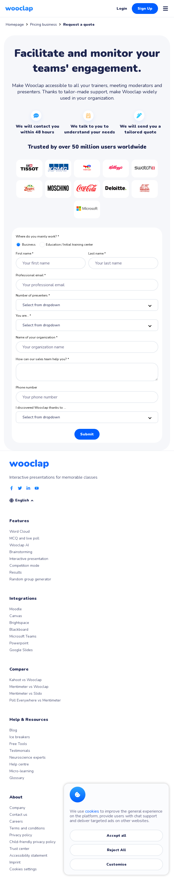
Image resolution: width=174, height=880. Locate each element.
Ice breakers (19, 737)
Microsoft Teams (22, 636)
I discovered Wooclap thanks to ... (41, 408)
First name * (24, 253)
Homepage (15, 24)
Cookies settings (23, 869)
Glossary (16, 777)
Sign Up (145, 8)
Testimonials (19, 750)
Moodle (15, 609)
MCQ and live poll (24, 538)
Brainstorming (20, 551)
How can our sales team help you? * (42, 359)
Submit (87, 434)
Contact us (18, 814)
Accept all (116, 835)
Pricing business (43, 24)
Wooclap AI (19, 545)
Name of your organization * (36, 337)
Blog (13, 730)
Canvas (15, 615)
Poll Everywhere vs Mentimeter (35, 700)
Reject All (116, 849)
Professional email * (31, 275)
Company (17, 807)
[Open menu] (165, 8)
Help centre (19, 764)
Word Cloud (19, 531)
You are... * (23, 316)
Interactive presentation (28, 558)
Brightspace (19, 622)
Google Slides (21, 649)
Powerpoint (18, 643)
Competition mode (24, 565)
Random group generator (30, 579)
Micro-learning (21, 771)
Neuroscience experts (27, 757)
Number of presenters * (33, 295)
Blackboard (18, 629)
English (24, 500)
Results (15, 572)
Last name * (97, 253)
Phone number (26, 387)
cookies (92, 811)
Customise (116, 864)
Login (122, 8)
